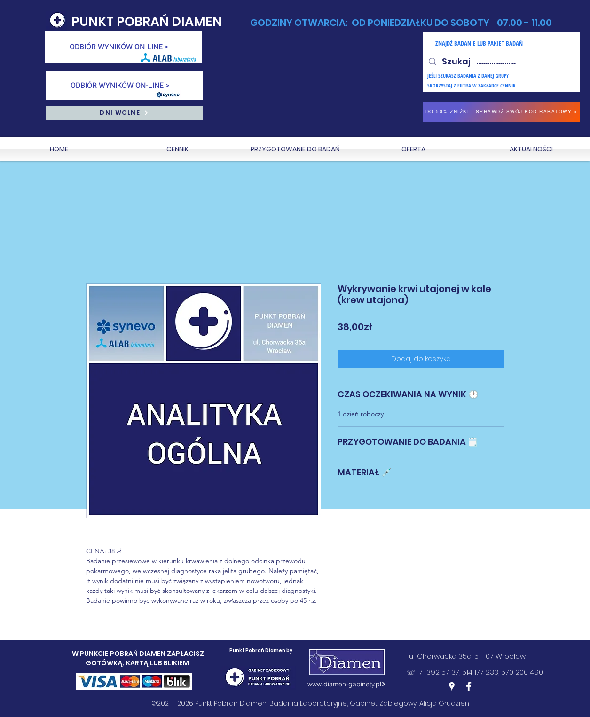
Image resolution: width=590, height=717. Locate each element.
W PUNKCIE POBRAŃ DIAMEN (119, 653)
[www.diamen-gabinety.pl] (347, 684)
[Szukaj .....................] (501, 62)
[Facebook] (469, 686)
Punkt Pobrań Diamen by (260, 650)
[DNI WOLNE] (124, 113)
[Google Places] (452, 686)
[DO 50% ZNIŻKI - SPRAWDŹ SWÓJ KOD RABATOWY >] (501, 112)
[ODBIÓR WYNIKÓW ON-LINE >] (123, 47)
